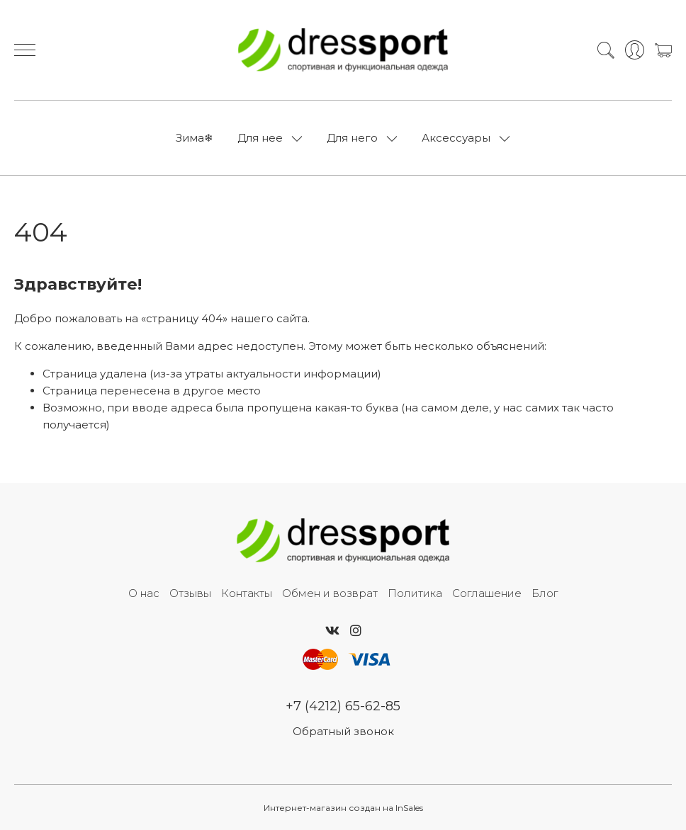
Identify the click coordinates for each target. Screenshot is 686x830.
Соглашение (487, 593)
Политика (415, 593)
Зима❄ (194, 137)
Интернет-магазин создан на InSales (343, 807)
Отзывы (190, 593)
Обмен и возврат (330, 593)
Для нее (260, 137)
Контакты (246, 593)
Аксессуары (456, 137)
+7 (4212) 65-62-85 (343, 706)
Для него (352, 137)
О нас (143, 593)
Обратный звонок (343, 731)
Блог (545, 593)
